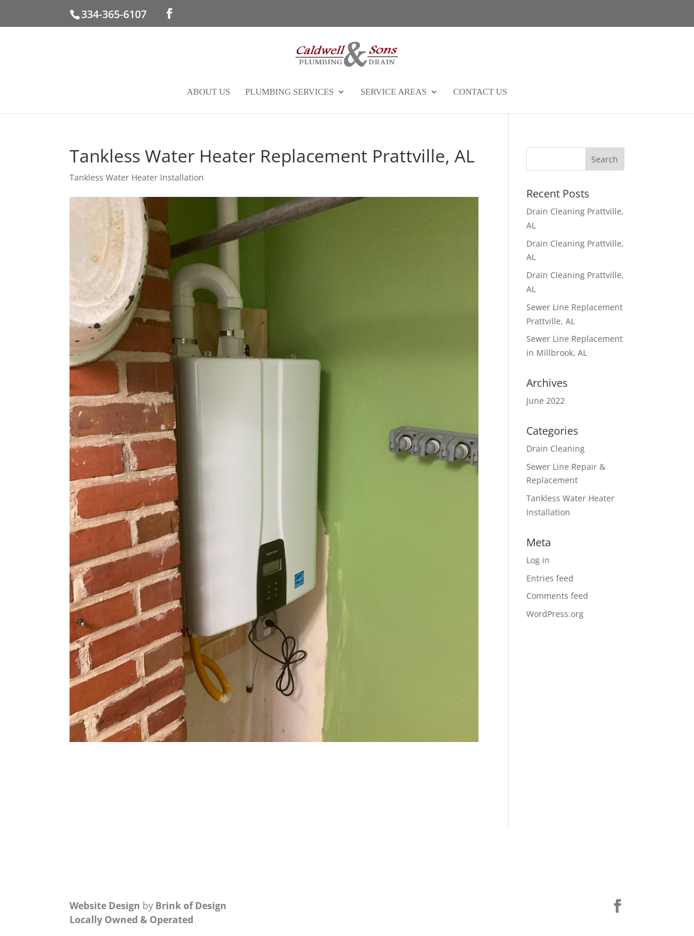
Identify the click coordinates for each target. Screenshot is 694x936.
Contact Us (480, 92)
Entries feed (550, 578)
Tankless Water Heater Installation (137, 177)
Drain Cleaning (555, 448)
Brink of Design (191, 905)
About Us (208, 92)
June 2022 (545, 400)
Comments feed (557, 595)
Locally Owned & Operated (131, 919)
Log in (538, 560)
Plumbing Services (289, 92)
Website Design (105, 905)
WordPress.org (555, 613)
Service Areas (393, 92)
